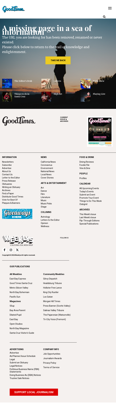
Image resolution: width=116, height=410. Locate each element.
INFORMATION (9, 157)
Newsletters (8, 162)
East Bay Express (18, 278)
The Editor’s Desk (23, 81)
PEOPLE (83, 173)
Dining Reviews (86, 162)
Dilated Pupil (15, 315)
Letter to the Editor (11, 177)
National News (47, 171)
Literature (45, 197)
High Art (58, 94)
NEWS (44, 157)
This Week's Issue (87, 214)
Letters (57, 81)
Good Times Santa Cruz (21, 283)
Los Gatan (48, 297)
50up (12, 306)
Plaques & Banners (11, 203)
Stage (44, 207)
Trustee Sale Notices (19, 378)
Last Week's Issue (87, 217)
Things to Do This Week (90, 201)
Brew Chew (98, 81)
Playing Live (99, 94)
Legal (12, 359)
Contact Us (7, 174)
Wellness (45, 226)
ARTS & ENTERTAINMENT (54, 183)
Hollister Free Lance (52, 288)
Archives (6, 190)
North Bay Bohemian (19, 292)
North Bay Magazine (19, 328)
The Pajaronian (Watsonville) (57, 315)
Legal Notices (16, 366)
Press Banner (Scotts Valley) (56, 306)
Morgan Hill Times (51, 301)
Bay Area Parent (17, 310)
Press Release (9, 181)
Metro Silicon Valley (19, 288)
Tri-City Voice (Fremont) (54, 319)
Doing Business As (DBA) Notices (25, 375)
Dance (44, 191)
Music (43, 200)
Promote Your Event (89, 198)
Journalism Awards (52, 358)
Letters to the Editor (50, 220)
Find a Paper (8, 193)
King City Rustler (51, 292)
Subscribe (7, 165)
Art (42, 188)
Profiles (83, 178)
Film (43, 194)
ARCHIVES (73, 119)
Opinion (44, 223)
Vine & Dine (84, 168)
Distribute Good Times (12, 196)
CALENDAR (84, 183)
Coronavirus (46, 165)
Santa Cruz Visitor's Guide (22, 333)
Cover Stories (47, 177)
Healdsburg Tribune (52, 283)
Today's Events (86, 191)
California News (48, 162)
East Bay (14, 319)
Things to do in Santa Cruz (21, 95)
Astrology (45, 217)
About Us (6, 171)
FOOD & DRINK (86, 157)
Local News (46, 174)
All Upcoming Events (89, 188)
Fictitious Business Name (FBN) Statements (24, 370)
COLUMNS (46, 212)
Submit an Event (87, 194)
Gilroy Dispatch (50, 278)
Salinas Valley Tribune (53, 310)
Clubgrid (83, 204)
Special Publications (88, 224)
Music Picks (46, 203)
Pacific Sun (15, 297)
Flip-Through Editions (89, 220)
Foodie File (84, 165)
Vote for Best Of (10, 200)
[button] (104, 16)
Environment (47, 168)
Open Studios (16, 324)
